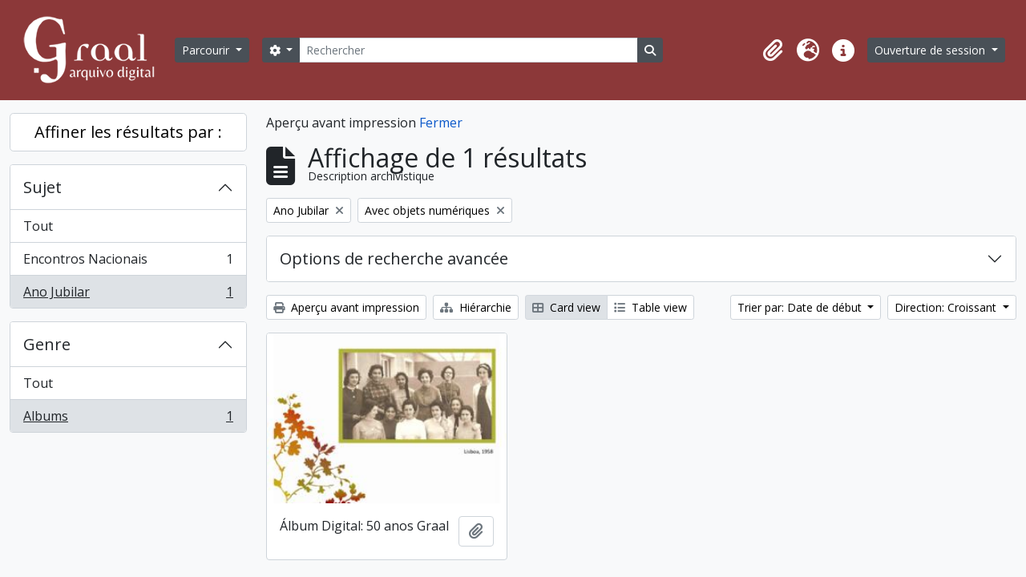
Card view (566, 307)
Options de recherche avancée (394, 258)
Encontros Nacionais (127, 262)
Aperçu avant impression (346, 307)
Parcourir (207, 50)
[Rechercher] (468, 50)
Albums (127, 419)
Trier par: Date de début (801, 307)
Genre (47, 344)
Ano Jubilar (127, 295)
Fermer (441, 122)
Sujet (42, 187)
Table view (650, 307)
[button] (772, 50)
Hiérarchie (475, 307)
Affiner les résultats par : (128, 132)
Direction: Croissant (947, 307)
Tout (38, 226)
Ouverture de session (931, 50)
